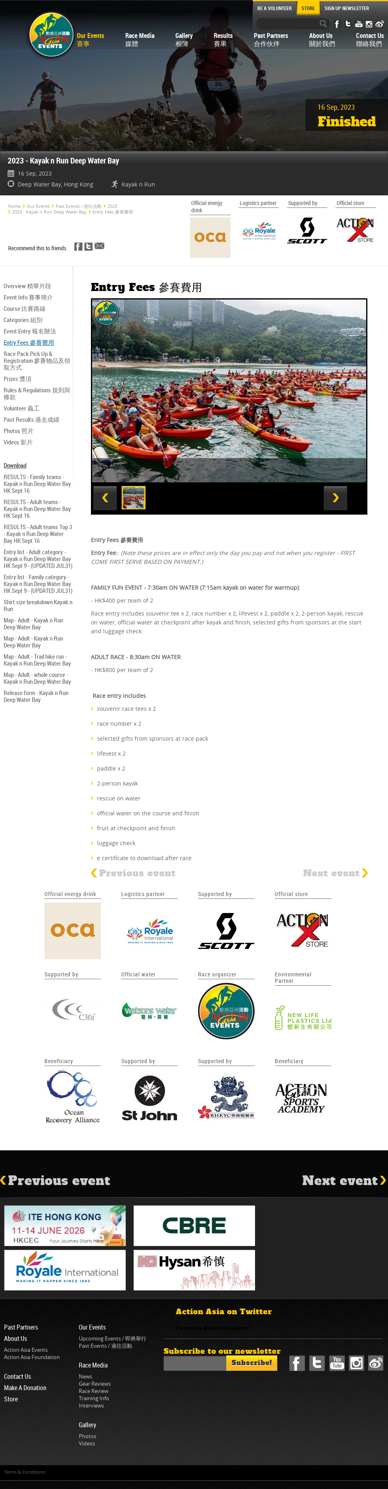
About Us (15, 1338)
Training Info (94, 1398)
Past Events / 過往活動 (78, 206)
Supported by (215, 894)
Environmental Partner (293, 977)
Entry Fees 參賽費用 (113, 212)
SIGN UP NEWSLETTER (347, 8)
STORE (308, 8)
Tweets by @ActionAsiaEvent (212, 1328)
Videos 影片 (18, 442)
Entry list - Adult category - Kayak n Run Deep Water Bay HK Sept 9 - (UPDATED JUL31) (38, 559)
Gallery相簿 (184, 39)
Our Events (38, 206)
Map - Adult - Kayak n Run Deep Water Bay (33, 623)
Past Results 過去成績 (31, 419)
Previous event (133, 873)
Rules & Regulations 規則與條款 (37, 393)
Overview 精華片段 (27, 286)
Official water (138, 974)
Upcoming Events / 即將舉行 (112, 1338)
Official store (291, 894)
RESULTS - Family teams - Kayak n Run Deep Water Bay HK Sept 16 (37, 483)
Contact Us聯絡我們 (370, 39)
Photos (87, 1436)
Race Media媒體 (139, 39)
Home (14, 206)
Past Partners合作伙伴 (271, 39)
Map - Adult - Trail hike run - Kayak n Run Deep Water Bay (37, 659)
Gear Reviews (95, 1383)
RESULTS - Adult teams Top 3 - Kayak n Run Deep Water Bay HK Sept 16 (38, 534)
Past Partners (21, 1327)
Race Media (93, 1365)
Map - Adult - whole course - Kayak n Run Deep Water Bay (37, 677)
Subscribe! (252, 1363)
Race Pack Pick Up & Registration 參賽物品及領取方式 (37, 360)
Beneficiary (58, 1061)
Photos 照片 (19, 431)
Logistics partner (143, 894)
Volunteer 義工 (22, 408)
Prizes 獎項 (18, 379)
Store (11, 1399)
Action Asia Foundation (32, 1357)
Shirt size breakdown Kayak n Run (38, 605)
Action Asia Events (26, 1349)
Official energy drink (70, 894)
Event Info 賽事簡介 (28, 297)
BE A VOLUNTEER (274, 8)
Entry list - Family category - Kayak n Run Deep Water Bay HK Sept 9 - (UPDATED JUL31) (38, 584)
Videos (87, 1443)
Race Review (93, 1391)
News (85, 1376)
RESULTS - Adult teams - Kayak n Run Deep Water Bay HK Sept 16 (37, 508)
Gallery (87, 1424)
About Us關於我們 (322, 39)
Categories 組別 (23, 320)
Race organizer (217, 974)
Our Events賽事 (90, 39)
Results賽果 (223, 39)
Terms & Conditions (24, 1472)
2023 (112, 206)
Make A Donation (25, 1387)
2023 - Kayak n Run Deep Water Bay (49, 212)
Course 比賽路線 (25, 308)
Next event (335, 873)
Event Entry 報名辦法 (30, 331)
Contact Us (17, 1376)
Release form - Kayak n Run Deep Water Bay (36, 696)
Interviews (91, 1405)
